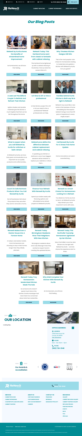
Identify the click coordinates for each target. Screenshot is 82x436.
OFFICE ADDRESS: (63, 328)
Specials (65, 416)
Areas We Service (71, 8)
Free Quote (72, 2)
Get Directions (56, 337)
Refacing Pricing (68, 404)
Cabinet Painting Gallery (70, 402)
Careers (30, 404)
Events (40, 2)
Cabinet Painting (10, 404)
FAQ (64, 413)
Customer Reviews (33, 399)
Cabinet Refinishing (54, 8)
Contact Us (20, 2)
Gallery (65, 397)
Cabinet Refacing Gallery (70, 399)
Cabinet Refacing (39, 8)
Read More (17, 74)
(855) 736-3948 (58, 348)
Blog (64, 411)
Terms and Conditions (20, 426)
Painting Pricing (68, 406)
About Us (9, 2)
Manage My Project (52, 402)
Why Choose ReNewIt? (34, 402)
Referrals (49, 399)
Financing (49, 397)
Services (8, 395)
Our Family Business (34, 397)
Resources (31, 2)
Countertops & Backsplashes (14, 402)
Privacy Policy (9, 426)
